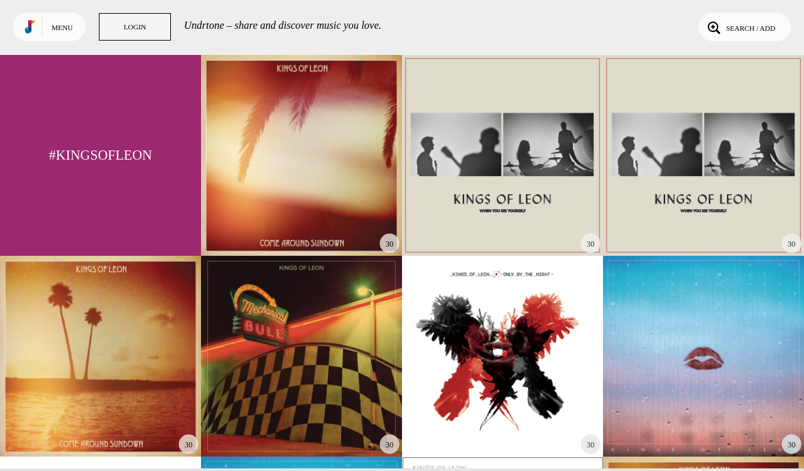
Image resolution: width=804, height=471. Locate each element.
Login (135, 27)
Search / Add (740, 27)
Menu (62, 27)
